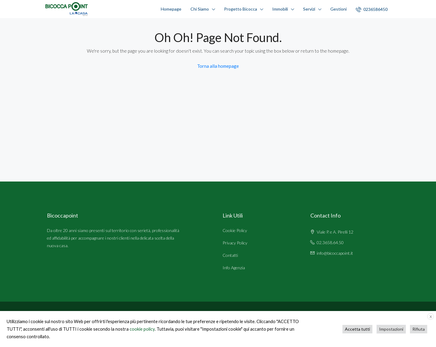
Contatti (230, 255)
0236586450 (372, 9)
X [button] (431, 316)
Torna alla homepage (218, 66)
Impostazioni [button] (391, 329)
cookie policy (142, 329)
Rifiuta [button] (418, 329)
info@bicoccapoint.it (335, 253)
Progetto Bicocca (240, 8)
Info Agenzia (234, 267)
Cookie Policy (235, 230)
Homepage (171, 8)
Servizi (309, 8)
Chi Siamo (199, 8)
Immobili (280, 8)
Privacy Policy (235, 242)
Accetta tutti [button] (357, 329)
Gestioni (338, 8)
